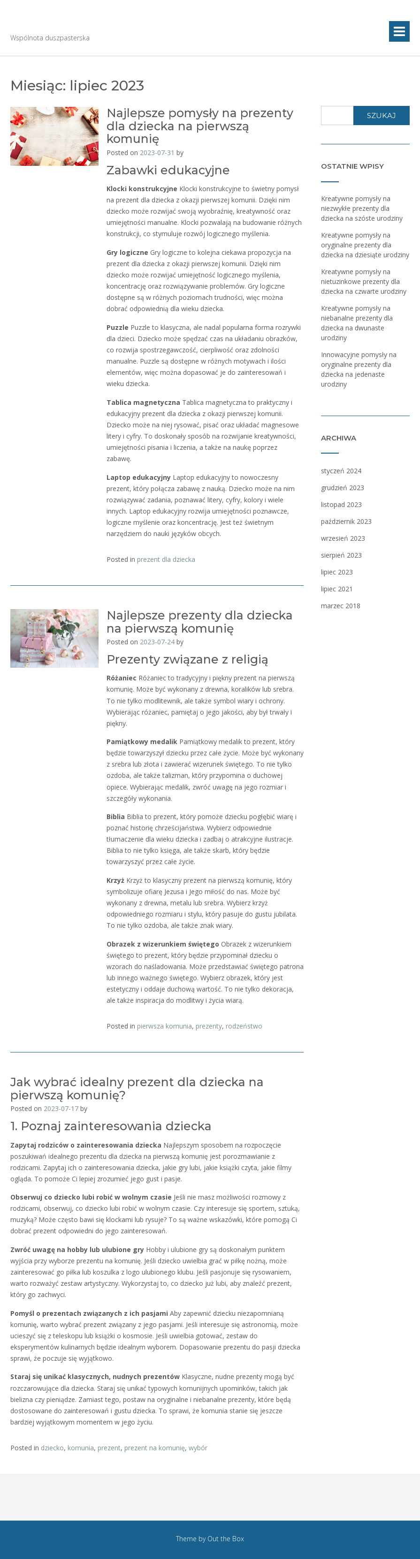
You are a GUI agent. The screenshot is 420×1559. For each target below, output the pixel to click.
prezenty (209, 1026)
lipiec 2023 (337, 571)
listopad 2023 (341, 504)
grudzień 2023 (342, 487)
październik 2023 (346, 521)
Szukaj (381, 115)
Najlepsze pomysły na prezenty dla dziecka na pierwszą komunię (200, 126)
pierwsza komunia (164, 1026)
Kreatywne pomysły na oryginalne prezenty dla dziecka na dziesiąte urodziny (365, 245)
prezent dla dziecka (166, 559)
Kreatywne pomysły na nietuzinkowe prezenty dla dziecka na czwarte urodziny (363, 281)
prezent (109, 1447)
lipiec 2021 (337, 588)
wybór (198, 1447)
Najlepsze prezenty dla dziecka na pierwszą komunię (200, 621)
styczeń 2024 (341, 470)
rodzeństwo (244, 1026)
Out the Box (225, 1538)
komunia (81, 1447)
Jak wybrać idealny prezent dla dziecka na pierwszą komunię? (137, 1088)
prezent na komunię (154, 1447)
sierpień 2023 (341, 555)
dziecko (52, 1447)
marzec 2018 (340, 605)
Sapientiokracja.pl (85, 23)
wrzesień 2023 (343, 538)
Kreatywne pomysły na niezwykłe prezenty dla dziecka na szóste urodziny (362, 208)
